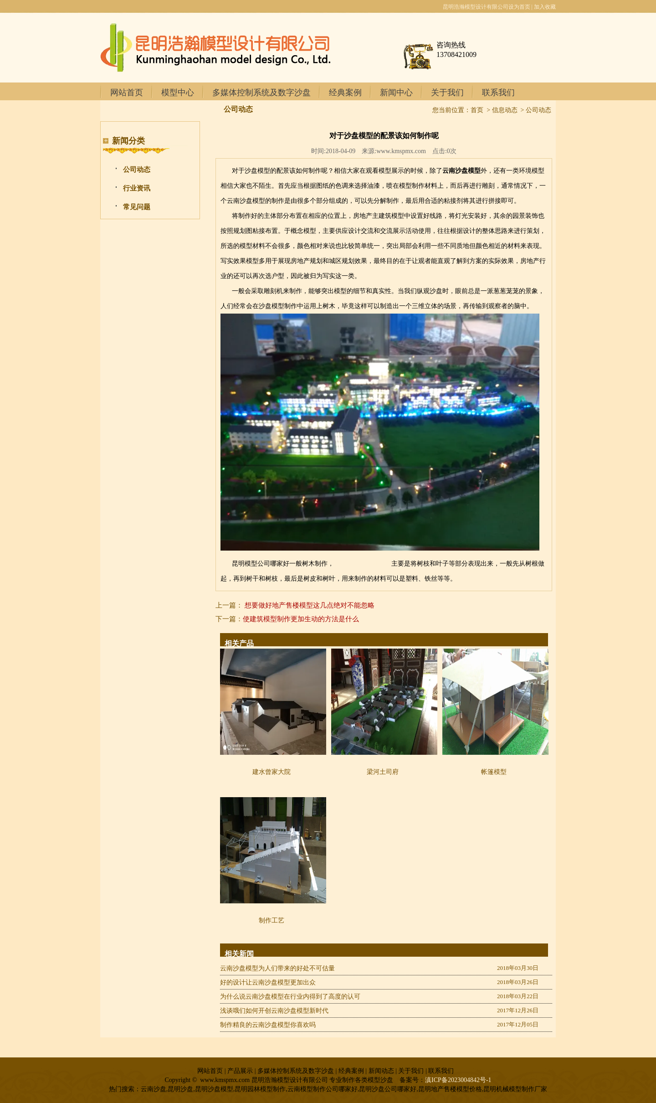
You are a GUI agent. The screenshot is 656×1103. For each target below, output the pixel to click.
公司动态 (136, 169)
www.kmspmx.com (401, 151)
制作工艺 (271, 920)
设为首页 (519, 7)
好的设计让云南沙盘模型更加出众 (268, 982)
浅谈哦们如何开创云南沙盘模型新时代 (274, 1010)
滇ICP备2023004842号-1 (458, 1080)
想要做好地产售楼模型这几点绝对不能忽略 (309, 605)
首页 (477, 110)
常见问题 (136, 207)
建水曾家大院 (271, 771)
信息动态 (505, 110)
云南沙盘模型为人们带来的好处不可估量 (277, 968)
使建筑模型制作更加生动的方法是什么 (301, 619)
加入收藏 (545, 7)
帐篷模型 (494, 771)
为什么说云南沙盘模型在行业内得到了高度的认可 (290, 996)
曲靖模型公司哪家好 (362, 563)
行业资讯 (136, 188)
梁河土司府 (383, 771)
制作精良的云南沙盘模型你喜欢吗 (268, 1024)
